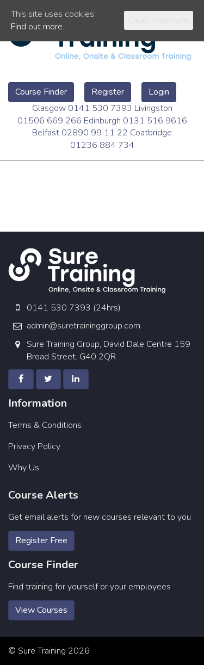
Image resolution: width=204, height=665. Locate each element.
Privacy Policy (34, 446)
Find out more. (37, 27)
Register (107, 92)
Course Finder (41, 92)
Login (159, 92)
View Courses (41, 610)
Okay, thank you (158, 20)
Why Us (23, 468)
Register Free (41, 540)
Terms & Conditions (45, 425)
